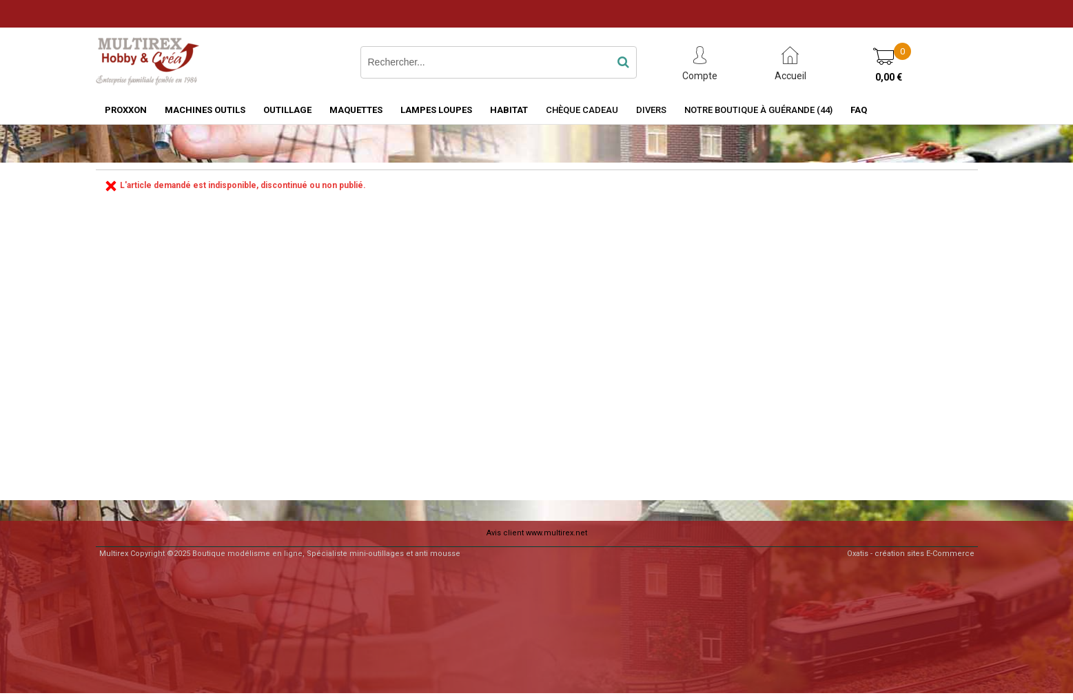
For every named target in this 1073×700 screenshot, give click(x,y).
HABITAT (509, 110)
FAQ (858, 110)
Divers (651, 110)
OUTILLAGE (287, 110)
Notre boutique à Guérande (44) (758, 110)
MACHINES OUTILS (205, 110)
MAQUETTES (355, 110)
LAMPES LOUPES (436, 110)
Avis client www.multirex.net (537, 532)
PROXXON (126, 110)
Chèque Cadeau (582, 110)
